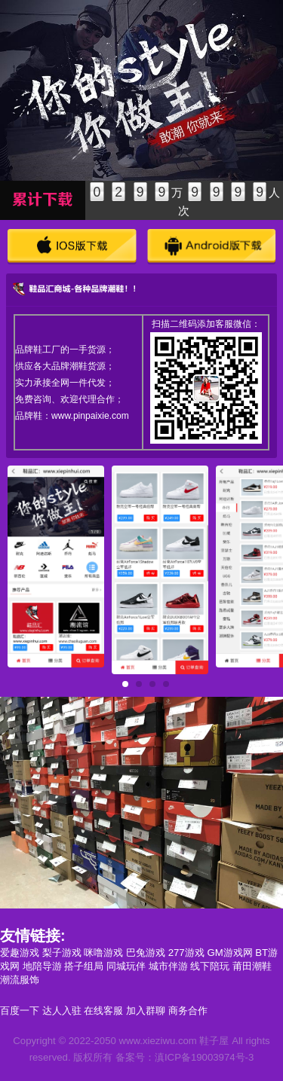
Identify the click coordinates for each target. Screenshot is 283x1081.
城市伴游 (168, 966)
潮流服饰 (19, 979)
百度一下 (19, 1010)
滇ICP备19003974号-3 (204, 1057)
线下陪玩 (209, 966)
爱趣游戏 (19, 952)
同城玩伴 (126, 966)
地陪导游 (42, 966)
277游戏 (186, 952)
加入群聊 (145, 1010)
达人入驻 (62, 1010)
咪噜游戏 (103, 952)
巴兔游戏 (145, 952)
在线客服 (103, 1010)
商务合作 (188, 1010)
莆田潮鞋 (252, 966)
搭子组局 (83, 966)
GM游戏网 (229, 952)
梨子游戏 (62, 952)
